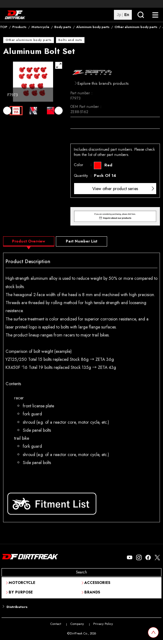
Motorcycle (40, 26)
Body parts (62, 26)
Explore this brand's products (103, 83)
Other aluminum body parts (136, 26)
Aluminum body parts (93, 26)
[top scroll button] (153, 632)
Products (19, 26)
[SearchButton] (140, 15)
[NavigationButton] (155, 15)
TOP (3, 26)
